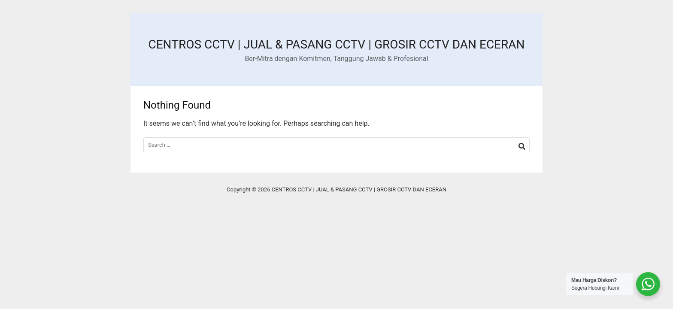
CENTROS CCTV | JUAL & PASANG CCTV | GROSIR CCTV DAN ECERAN (336, 44)
